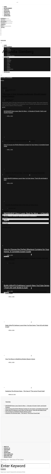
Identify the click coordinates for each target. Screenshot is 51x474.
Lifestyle (6, 9)
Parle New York (8, 455)
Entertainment (8, 8)
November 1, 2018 (9, 99)
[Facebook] (5, 18)
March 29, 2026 (12, 176)
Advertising (7, 15)
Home (5, 6)
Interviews (7, 11)
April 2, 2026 (11, 330)
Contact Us (7, 12)
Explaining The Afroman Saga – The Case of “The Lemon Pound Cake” (25, 173)
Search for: (3, 462)
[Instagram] (7, 21)
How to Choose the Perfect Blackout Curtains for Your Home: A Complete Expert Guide (26, 408)
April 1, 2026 (11, 144)
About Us (6, 446)
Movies (7, 90)
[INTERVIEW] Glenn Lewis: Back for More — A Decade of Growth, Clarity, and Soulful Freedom (26, 214)
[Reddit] (6, 26)
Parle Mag (8, 401)
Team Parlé (7, 14)
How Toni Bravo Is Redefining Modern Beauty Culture (20, 140)
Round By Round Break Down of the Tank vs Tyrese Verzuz (21, 205)
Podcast (6, 451)
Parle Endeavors (8, 454)
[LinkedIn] (3, 24)
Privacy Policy (8, 457)
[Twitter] (6, 20)
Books (8, 48)
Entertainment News (10, 89)
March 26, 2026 (12, 208)
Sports (8, 54)
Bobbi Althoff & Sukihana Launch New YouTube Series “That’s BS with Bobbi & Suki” (25, 410)
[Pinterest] (6, 23)
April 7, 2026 (10, 219)
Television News (10, 55)
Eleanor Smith (8, 100)
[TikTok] (3, 27)
